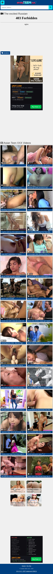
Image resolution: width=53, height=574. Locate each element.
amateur (5, 53)
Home (24, 566)
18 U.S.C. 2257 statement (24, 571)
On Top (29, 566)
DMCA (35, 571)
